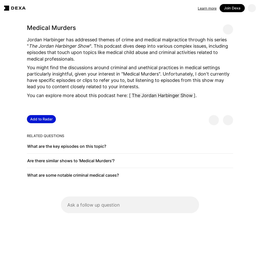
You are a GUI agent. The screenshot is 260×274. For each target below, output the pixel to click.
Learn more (207, 8)
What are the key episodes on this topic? (66, 146)
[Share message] (228, 29)
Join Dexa (232, 8)
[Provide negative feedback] (228, 120)
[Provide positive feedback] (214, 120)
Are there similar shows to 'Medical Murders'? (71, 160)
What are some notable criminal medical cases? (73, 175)
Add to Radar (41, 119)
